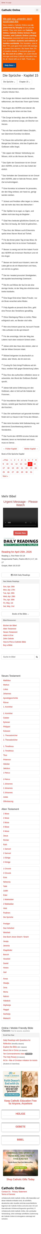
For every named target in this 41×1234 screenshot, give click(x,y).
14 (25, 464)
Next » (5, 476)
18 (8, 468)
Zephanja (7, 1005)
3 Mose (6, 822)
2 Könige (6, 862)
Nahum (6, 996)
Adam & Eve (8, 635)
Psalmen (6, 913)
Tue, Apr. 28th (8, 593)
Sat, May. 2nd (8, 606)
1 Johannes (8, 784)
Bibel (20, 1139)
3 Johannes (8, 793)
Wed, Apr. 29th (9, 596)
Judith (5, 891)
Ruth (5, 845)
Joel (4, 972)
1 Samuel (7, 849)
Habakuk (6, 1001)
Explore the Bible (10, 1047)
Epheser (6, 722)
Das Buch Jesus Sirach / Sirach (16, 937)
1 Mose (6, 814)
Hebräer (6, 764)
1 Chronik (7, 869)
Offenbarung (8, 801)
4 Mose (6, 827)
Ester (5, 895)
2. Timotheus (8, 751)
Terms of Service (8, 1194)
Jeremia (6, 946)
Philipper (6, 727)
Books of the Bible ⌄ (20, 614)
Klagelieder (7, 950)
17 (4, 468)
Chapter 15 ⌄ (24, 82)
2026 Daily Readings (20, 575)
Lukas (5, 689)
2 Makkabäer (8, 904)
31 (31, 472)
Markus (6, 685)
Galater (6, 718)
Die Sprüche (8, 917)
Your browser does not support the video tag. (20, 517)
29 (22, 472)
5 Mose (6, 831)
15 (30, 464)
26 (8, 472)
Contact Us (6, 1192)
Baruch (6, 955)
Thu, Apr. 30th (8, 600)
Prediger (6, 924)
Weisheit (6, 932)
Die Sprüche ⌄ (9, 82)
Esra (5, 877)
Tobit (5, 886)
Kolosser (6, 731)
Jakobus (6, 768)
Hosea (5, 968)
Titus (5, 755)
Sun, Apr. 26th (9, 587)
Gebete (20, 1126)
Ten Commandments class (14, 1054)
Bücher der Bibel (10, 625)
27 (13, 472)
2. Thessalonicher (10, 740)
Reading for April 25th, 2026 (17, 551)
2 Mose (6, 818)
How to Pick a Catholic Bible (14, 642)
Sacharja (6, 1014)
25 (4, 472)
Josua (5, 836)
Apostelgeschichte (10, 698)
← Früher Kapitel (10, 449)
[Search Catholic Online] (36, 657)
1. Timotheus (8, 746)
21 (22, 468)
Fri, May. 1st (8, 603)
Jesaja (5, 941)
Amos (5, 979)
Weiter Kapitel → (31, 449)
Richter (6, 840)
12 (16, 464)
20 (17, 468)
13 (21, 464)
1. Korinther (8, 707)
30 (27, 472)
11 (12, 464)
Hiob (5, 908)
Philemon (7, 760)
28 (17, 472)
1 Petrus (6, 773)
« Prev (5, 460)
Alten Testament (9, 629)
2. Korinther (8, 713)
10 (7, 464)
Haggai (6, 1010)
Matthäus (7, 680)
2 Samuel (7, 853)
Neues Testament (10, 632)
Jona (5, 988)
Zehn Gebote (8, 639)
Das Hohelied (8, 928)
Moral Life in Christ (10, 1050)
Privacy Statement (19, 1192)
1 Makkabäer (8, 899)
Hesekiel (6, 959)
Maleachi (6, 1018)
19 (13, 468)
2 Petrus (6, 779)
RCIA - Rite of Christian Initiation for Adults (20, 1060)
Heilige (20, 1113)
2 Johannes (8, 788)
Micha (5, 992)
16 (35, 464)
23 (31, 468)
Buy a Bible (7, 645)
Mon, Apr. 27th (9, 590)
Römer (6, 702)
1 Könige (6, 858)
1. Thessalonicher (10, 735)
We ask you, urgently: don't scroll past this (17, 20)
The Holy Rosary (10, 1057)
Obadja (6, 983)
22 (27, 468)
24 (36, 468)
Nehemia (6, 882)
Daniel (5, 963)
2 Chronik (7, 873)
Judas (5, 797)
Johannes (7, 694)
